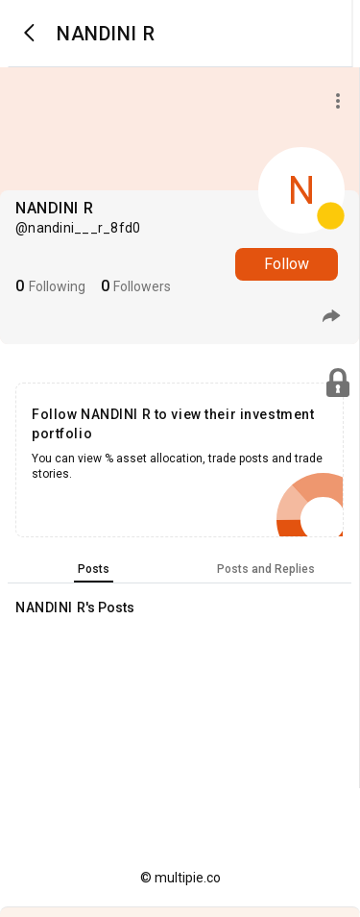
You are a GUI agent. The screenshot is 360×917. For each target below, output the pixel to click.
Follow (286, 264)
